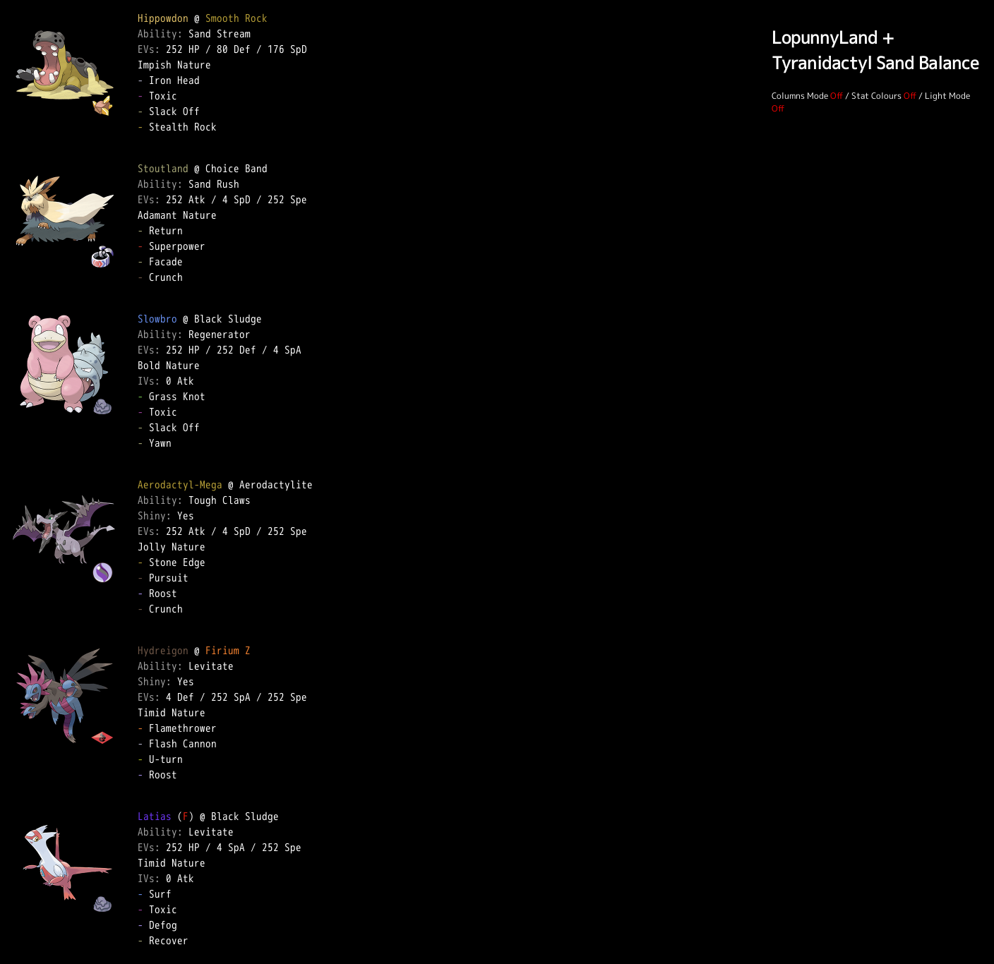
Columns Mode (800, 96)
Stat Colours (876, 96)
